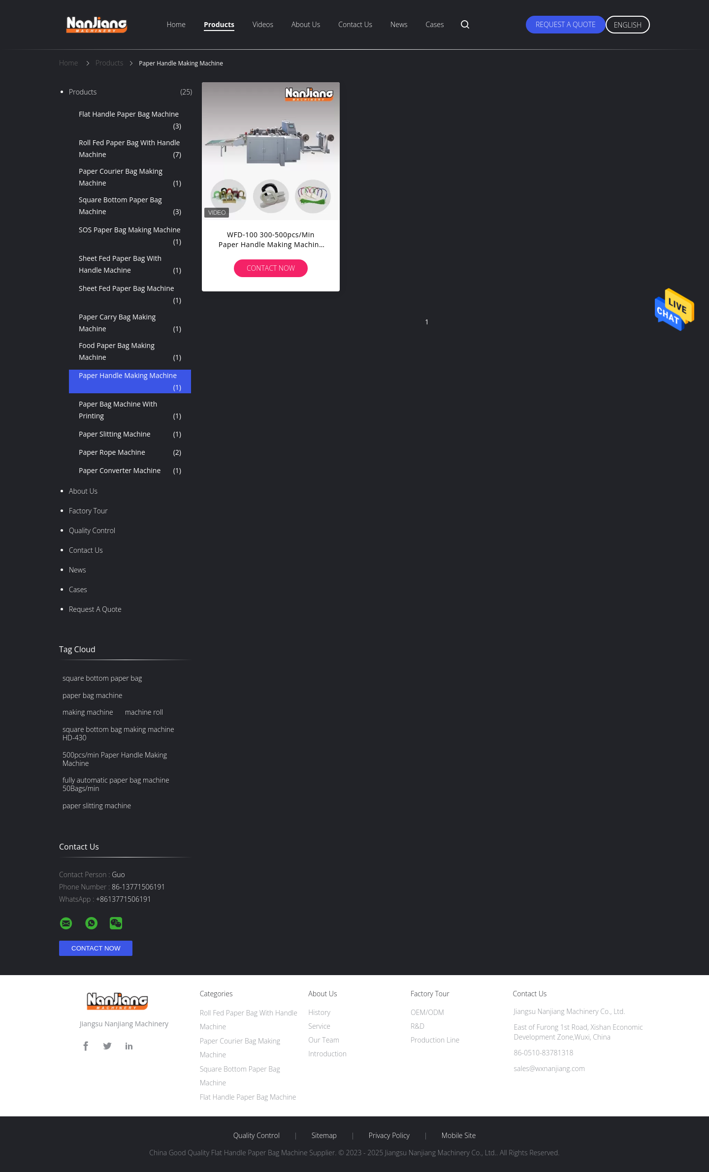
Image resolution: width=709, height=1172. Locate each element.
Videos (263, 24)
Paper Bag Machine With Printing (130, 410)
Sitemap (324, 1135)
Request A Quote (566, 24)
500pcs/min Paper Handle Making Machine (115, 759)
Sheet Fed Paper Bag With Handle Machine (130, 264)
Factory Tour (88, 510)
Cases (435, 24)
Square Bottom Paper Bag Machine (130, 206)
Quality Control (92, 530)
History (319, 1012)
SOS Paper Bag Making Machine (130, 236)
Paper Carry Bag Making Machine (130, 323)
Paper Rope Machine (130, 452)
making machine (88, 712)
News (398, 24)
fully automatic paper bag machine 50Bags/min (116, 784)
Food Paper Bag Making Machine (130, 352)
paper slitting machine (97, 805)
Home (176, 24)
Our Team (323, 1040)
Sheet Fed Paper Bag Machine (130, 295)
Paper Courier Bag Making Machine (130, 177)
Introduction (327, 1053)
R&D (417, 1026)
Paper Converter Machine (130, 470)
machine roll (144, 712)
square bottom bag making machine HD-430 (118, 733)
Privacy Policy (389, 1135)
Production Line (435, 1040)
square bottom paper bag (102, 678)
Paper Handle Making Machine (130, 382)
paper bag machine (92, 695)
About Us (305, 24)
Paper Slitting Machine (130, 434)
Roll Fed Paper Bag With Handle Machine (130, 149)
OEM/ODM (427, 1012)
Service (319, 1026)
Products (219, 24)
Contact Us (355, 24)
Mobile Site (459, 1135)
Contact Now (271, 268)
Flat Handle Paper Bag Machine (130, 120)
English (628, 25)
